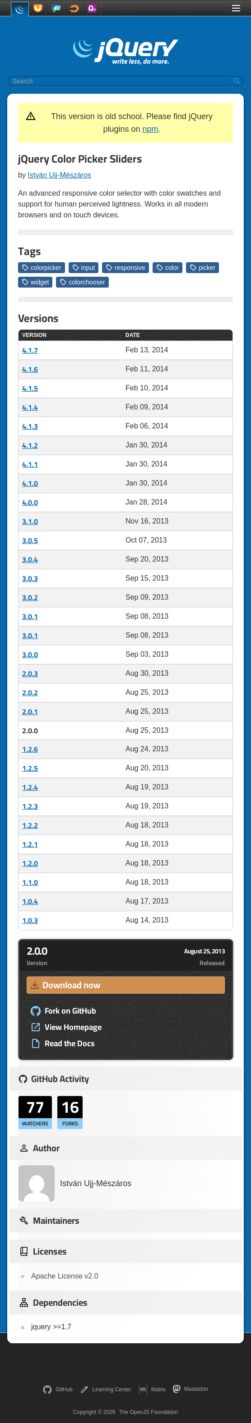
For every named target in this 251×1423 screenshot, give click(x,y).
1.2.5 (30, 768)
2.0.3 (30, 673)
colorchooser (82, 282)
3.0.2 (30, 597)
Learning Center (105, 1389)
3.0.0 (30, 654)
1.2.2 (30, 825)
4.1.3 (30, 426)
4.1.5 (30, 388)
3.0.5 (30, 540)
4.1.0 (30, 483)
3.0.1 (30, 616)
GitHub (57, 1389)
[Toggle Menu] (236, 8)
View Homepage (66, 1027)
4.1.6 (30, 369)
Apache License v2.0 (64, 1276)
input (83, 267)
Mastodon (190, 1389)
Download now (64, 984)
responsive (125, 267)
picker (202, 267)
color (167, 267)
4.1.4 (30, 407)
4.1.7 (30, 350)
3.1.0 (30, 521)
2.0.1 (30, 711)
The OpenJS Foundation (148, 1412)
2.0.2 (30, 692)
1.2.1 (30, 844)
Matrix (152, 1389)
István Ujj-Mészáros (59, 175)
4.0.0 (30, 502)
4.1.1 (30, 464)
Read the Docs (62, 1043)
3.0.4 (30, 559)
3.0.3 (30, 578)
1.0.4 (30, 901)
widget (35, 282)
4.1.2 (30, 445)
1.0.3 (30, 920)
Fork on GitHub (63, 1011)
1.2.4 (30, 787)
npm (150, 129)
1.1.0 (30, 882)
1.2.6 (30, 749)
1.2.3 (30, 806)
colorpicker (41, 267)
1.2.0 (30, 863)
